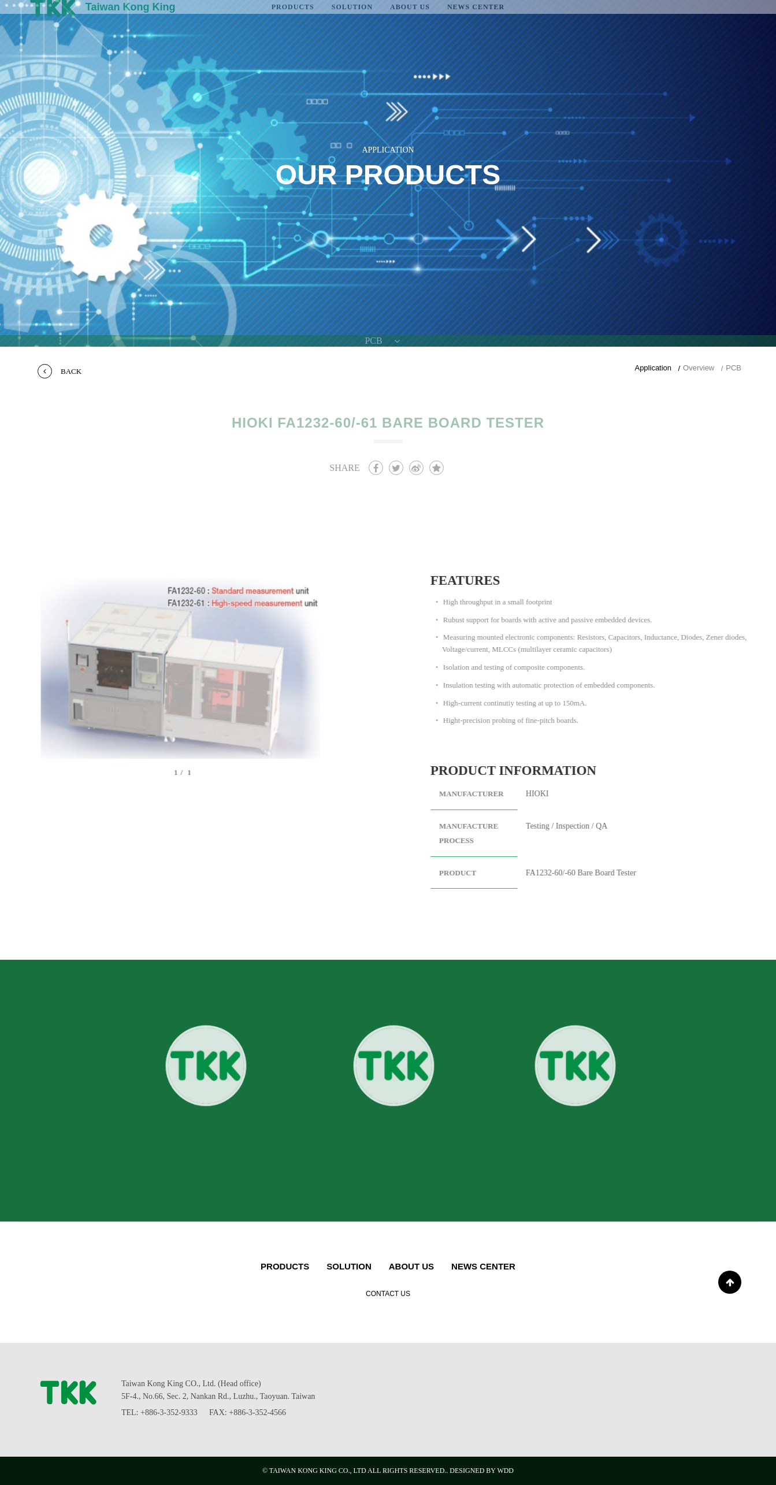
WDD (505, 1471)
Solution (349, 1266)
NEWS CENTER (483, 1266)
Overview (698, 367)
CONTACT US (388, 1294)
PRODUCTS (285, 1266)
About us (411, 1266)
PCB (733, 367)
